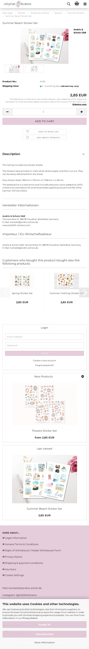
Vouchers (10, 569)
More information (44, 642)
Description (11, 154)
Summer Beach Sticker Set (44, 508)
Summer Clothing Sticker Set (66, 293)
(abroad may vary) (70, 86)
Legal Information (16, 537)
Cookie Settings (14, 575)
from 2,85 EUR (44, 437)
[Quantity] (44, 111)
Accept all (44, 624)
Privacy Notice (29, 618)
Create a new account (44, 360)
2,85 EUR (44, 515)
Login (44, 353)
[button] (7, 111)
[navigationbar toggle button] (85, 4)
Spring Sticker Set (22, 293)
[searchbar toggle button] (69, 4)
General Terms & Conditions (21, 544)
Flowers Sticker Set (44, 430)
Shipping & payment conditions (24, 562)
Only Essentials (45, 634)
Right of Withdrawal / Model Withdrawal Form (33, 550)
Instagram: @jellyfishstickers (19, 595)
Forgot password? (44, 365)
